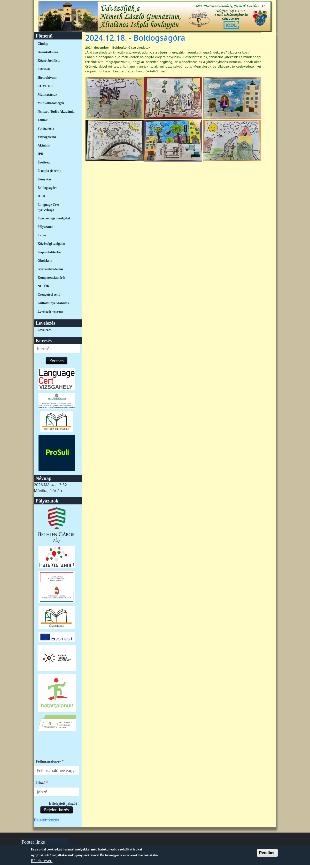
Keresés (56, 360)
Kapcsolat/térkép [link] (50, 252)
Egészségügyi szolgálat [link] (54, 218)
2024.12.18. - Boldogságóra (135, 37)
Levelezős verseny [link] (50, 311)
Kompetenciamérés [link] (51, 277)
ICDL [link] (42, 196)
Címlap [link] (43, 44)
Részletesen (42, 862)
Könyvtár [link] (45, 179)
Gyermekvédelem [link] (50, 269)
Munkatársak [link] (47, 94)
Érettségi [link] (44, 162)
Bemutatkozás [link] (48, 52)
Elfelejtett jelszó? (63, 803)
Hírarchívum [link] (47, 77)
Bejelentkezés (56, 809)
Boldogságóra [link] (47, 188)
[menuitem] (56, 43)
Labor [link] (42, 235)
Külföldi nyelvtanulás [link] (53, 303)
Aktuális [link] (44, 145)
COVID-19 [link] (45, 86)
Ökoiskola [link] (45, 261)
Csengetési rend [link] (49, 294)
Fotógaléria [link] (46, 128)
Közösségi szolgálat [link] (51, 244)
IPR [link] (40, 154)
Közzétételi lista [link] (49, 60)
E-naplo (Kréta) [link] (49, 171)
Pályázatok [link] (46, 227)
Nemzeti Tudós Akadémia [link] (56, 111)
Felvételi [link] (44, 69)
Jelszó (41, 782)
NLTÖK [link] (43, 286)
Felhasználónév (48, 761)
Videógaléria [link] (47, 137)
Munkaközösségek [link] (51, 103)
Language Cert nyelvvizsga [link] (48, 207)
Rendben (267, 854)
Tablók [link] (43, 120)
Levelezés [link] (44, 330)
